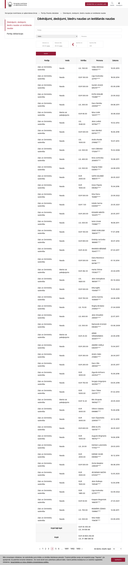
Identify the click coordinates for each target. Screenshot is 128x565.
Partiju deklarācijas (15, 34)
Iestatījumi (119, 4)
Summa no (79, 43)
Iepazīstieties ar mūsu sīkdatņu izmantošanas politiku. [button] (30, 562)
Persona (99, 60)
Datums (115, 60)
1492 (72, 548)
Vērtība (83, 60)
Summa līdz (93, 43)
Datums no (45, 43)
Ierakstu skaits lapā (102, 549)
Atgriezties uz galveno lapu (96, 4)
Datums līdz (58, 43)
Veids (67, 60)
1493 (78, 548)
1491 (67, 548)
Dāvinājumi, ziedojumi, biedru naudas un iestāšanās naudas (19, 25)
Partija (46, 60)
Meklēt (112, 4)
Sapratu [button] (118, 560)
